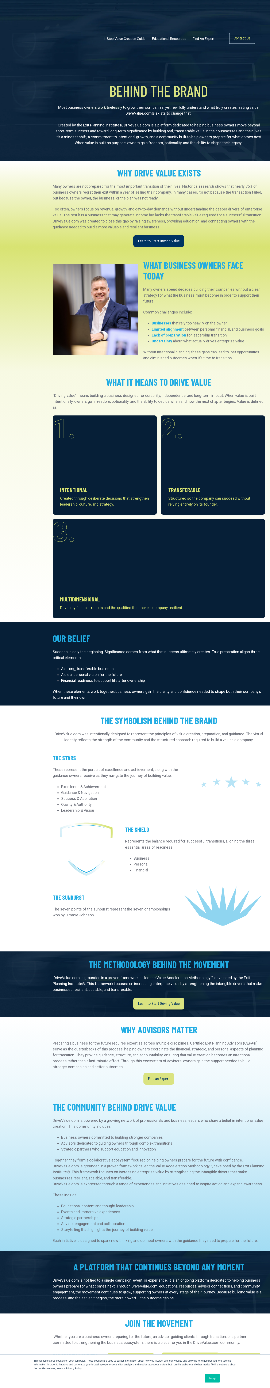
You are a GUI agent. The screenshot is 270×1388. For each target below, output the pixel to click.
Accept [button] (212, 1378)
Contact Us (242, 27)
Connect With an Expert (238, 1233)
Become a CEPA (178, 1252)
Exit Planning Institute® (102, 102)
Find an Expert (159, 953)
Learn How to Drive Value (131, 1233)
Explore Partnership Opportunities (138, 1272)
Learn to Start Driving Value (159, 218)
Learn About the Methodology (132, 1252)
